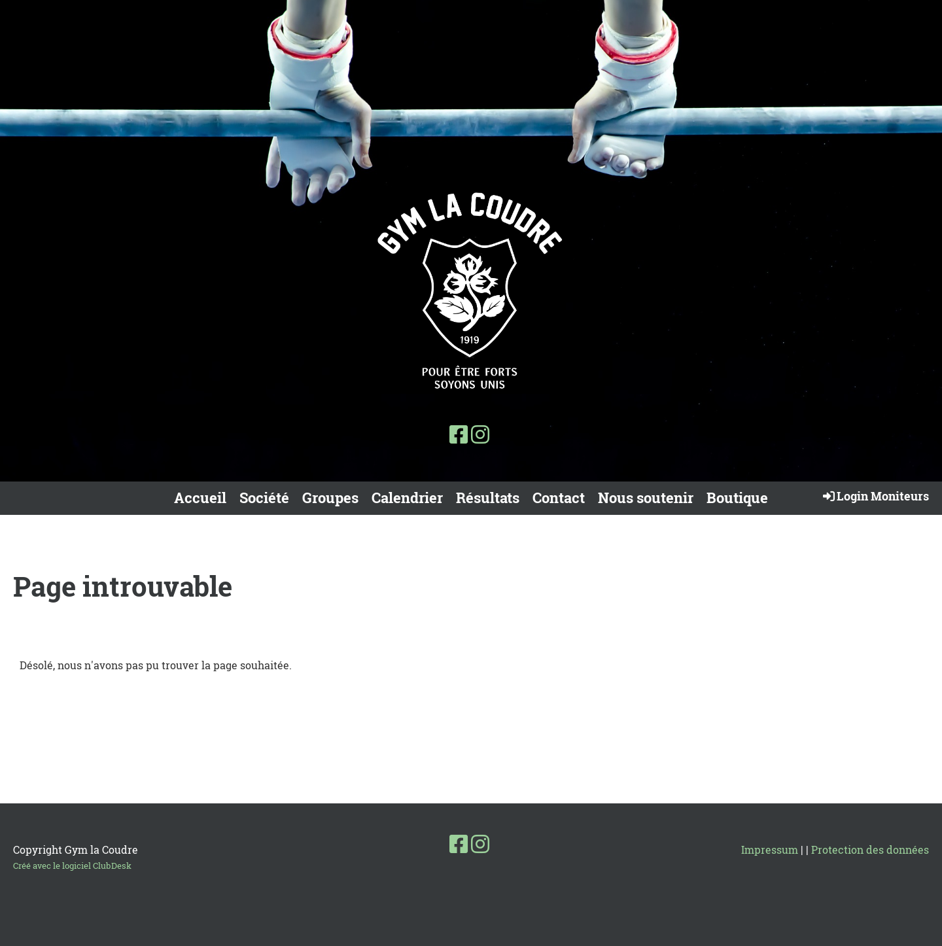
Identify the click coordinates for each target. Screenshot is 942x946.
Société (264, 497)
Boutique (737, 497)
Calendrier (407, 497)
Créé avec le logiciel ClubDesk (72, 865)
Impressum (769, 849)
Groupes (330, 497)
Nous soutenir (645, 497)
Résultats (487, 497)
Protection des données (870, 849)
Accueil (200, 497)
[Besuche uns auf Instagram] (480, 434)
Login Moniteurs (875, 496)
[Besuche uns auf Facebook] (458, 434)
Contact (558, 497)
